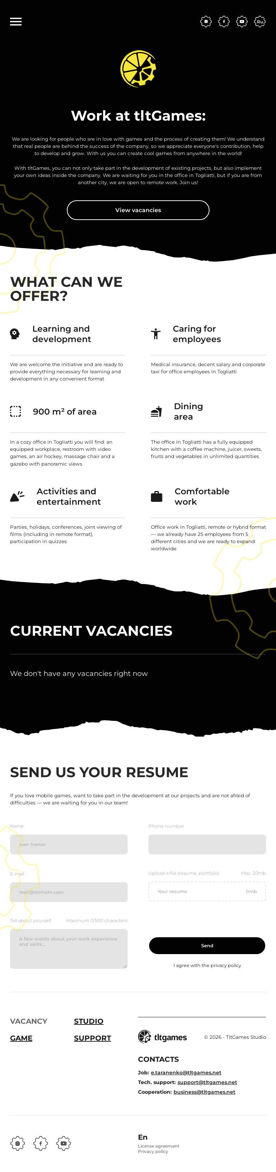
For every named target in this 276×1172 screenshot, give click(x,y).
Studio (89, 1021)
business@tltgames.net (204, 1092)
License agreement (158, 1146)
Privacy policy (153, 1151)
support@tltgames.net (207, 1082)
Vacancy (28, 1021)
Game (21, 1038)
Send (207, 945)
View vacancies (138, 210)
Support (92, 1038)
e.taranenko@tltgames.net (186, 1072)
